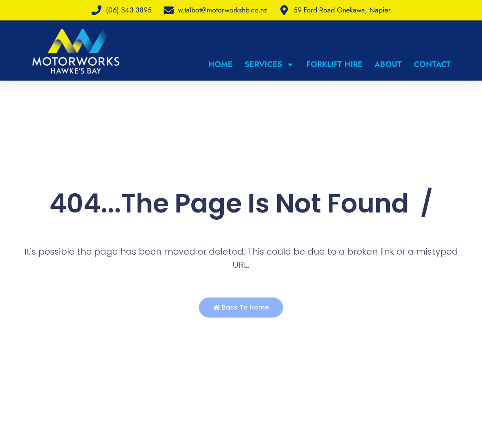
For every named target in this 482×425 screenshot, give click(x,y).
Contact (432, 64)
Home (221, 64)
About (388, 64)
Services (269, 65)
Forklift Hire (334, 64)
